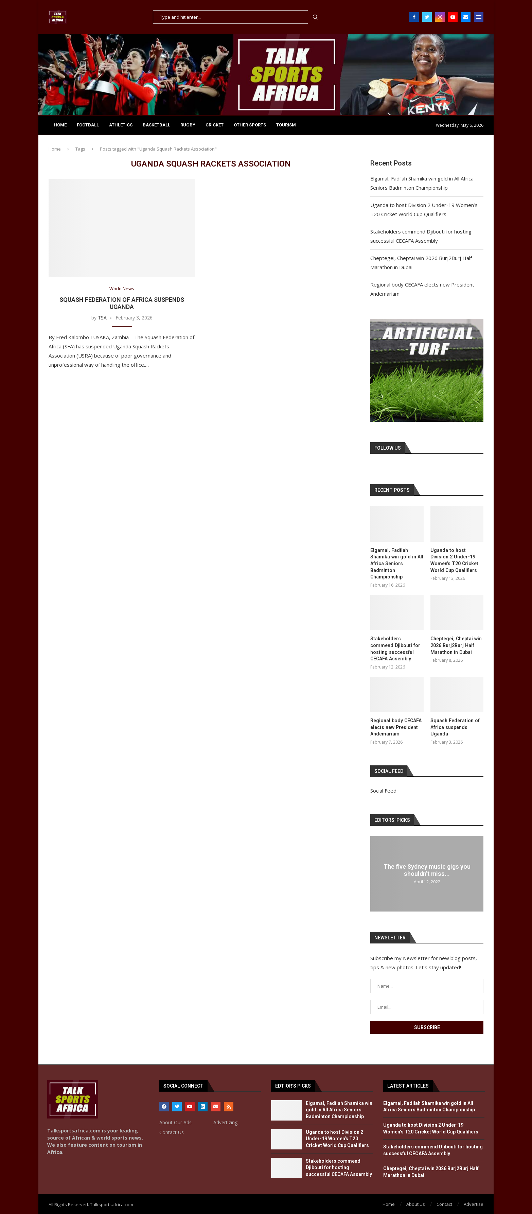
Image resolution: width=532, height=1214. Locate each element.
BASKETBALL (156, 124)
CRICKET (215, 124)
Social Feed (383, 790)
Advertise (473, 1203)
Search (315, 17)
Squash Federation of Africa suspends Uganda (121, 303)
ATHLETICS (120, 124)
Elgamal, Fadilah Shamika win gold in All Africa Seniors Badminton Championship (396, 563)
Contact (444, 1203)
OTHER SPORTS (250, 124)
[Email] (466, 17)
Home (60, 124)
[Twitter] (427, 17)
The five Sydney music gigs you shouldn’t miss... (427, 870)
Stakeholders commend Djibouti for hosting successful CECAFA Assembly (395, 648)
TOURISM (286, 124)
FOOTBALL (88, 124)
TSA (102, 317)
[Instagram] (440, 17)
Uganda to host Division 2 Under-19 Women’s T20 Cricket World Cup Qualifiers (454, 560)
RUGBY (187, 124)
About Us (415, 1203)
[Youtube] (453, 17)
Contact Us (171, 1131)
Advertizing (225, 1122)
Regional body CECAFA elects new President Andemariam (395, 726)
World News (121, 289)
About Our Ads (175, 1122)
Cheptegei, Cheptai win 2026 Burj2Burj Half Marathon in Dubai (455, 645)
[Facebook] (414, 17)
